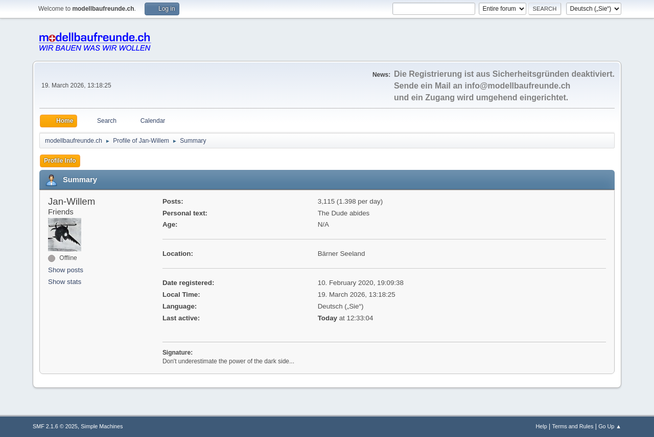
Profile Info (60, 160)
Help (541, 426)
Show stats (64, 282)
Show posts (65, 270)
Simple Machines (102, 426)
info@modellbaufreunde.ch (518, 85)
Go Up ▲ (609, 426)
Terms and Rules (573, 426)
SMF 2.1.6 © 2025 (55, 426)
